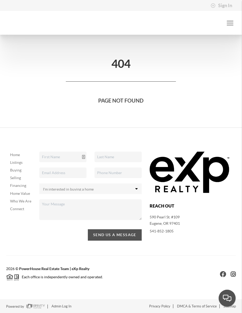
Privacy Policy (159, 306)
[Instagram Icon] (233, 274)
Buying (15, 170)
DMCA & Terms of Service (197, 306)
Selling (15, 178)
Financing (18, 185)
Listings (16, 162)
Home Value (20, 193)
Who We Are (20, 201)
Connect (17, 209)
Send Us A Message (114, 235)
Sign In (221, 5)
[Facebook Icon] (223, 274)
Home (15, 155)
